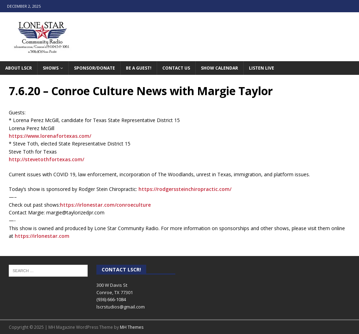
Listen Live (261, 68)
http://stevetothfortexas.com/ (46, 159)
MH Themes (131, 327)
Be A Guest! (138, 68)
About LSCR (18, 68)
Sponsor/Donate (94, 68)
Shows (51, 68)
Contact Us (176, 68)
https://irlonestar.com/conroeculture (105, 204)
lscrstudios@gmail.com (120, 307)
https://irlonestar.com (42, 236)
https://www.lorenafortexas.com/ (50, 136)
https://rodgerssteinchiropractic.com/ (184, 189)
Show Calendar (219, 68)
